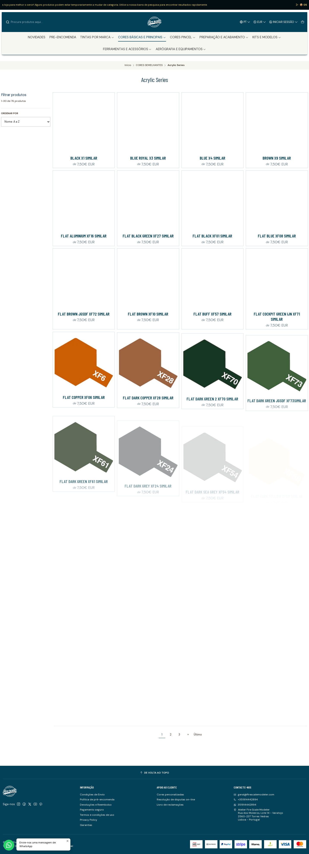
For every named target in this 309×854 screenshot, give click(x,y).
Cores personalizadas (170, 794)
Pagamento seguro (92, 809)
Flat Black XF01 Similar (212, 235)
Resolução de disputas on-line (176, 799)
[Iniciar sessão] (283, 22)
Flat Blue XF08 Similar (277, 235)
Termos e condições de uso (97, 815)
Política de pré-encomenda (97, 799)
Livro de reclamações (170, 804)
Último (198, 734)
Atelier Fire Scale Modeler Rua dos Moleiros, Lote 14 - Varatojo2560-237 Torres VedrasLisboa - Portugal (258, 814)
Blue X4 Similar (212, 157)
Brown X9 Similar (277, 157)
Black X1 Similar (83, 157)
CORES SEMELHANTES (149, 65)
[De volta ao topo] (154, 772)
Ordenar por (9, 113)
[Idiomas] (245, 22)
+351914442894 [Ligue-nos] (246, 799)
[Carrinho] (302, 22)
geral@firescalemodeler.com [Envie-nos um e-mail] (254, 794)
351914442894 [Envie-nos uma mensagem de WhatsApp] (245, 804)
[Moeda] (259, 22)
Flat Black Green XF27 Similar (148, 235)
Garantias (86, 825)
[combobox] (27, 22)
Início (128, 65)
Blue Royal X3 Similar (148, 157)
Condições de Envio (92, 794)
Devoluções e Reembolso (96, 804)
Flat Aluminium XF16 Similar (83, 235)
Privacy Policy (88, 820)
